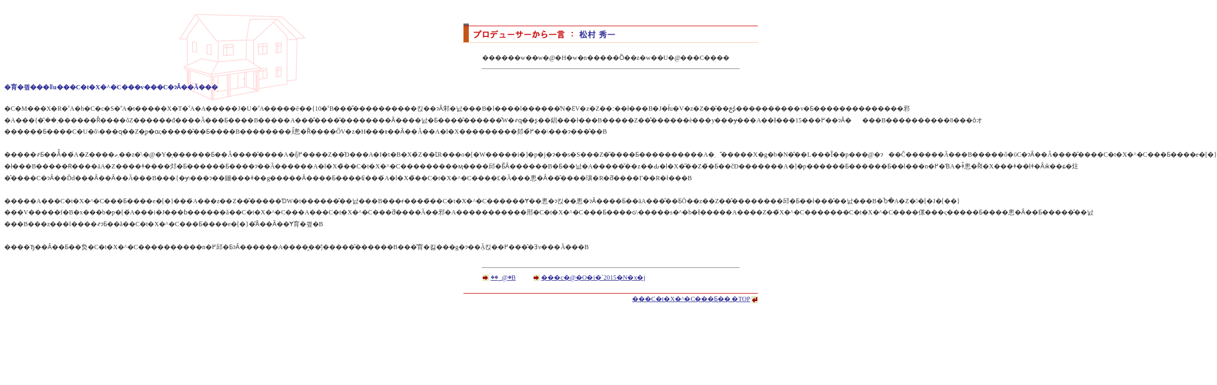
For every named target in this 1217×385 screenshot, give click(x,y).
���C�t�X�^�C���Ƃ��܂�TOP (691, 299)
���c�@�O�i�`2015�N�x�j (593, 277)
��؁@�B (503, 277)
